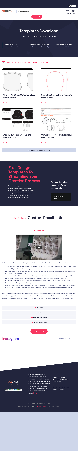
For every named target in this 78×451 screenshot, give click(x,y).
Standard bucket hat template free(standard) (17, 136)
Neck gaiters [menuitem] (33, 62)
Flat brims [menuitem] (22, 62)
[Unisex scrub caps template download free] (56, 69)
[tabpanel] (39, 269)
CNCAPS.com (39, 403)
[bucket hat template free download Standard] (17, 109)
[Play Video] (39, 247)
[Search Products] (31, 12)
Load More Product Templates (39, 150)
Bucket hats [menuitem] (11, 62)
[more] (35, 393)
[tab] (39, 230)
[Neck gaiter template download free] (17, 69)
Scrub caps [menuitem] (44, 62)
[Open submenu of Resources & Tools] (72, 1)
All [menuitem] (3, 63)
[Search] (18, 12)
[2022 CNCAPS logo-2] (6, 9)
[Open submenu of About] (62, 1)
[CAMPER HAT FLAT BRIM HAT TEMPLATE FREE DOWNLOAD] (56, 109)
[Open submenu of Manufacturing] (76, 13)
